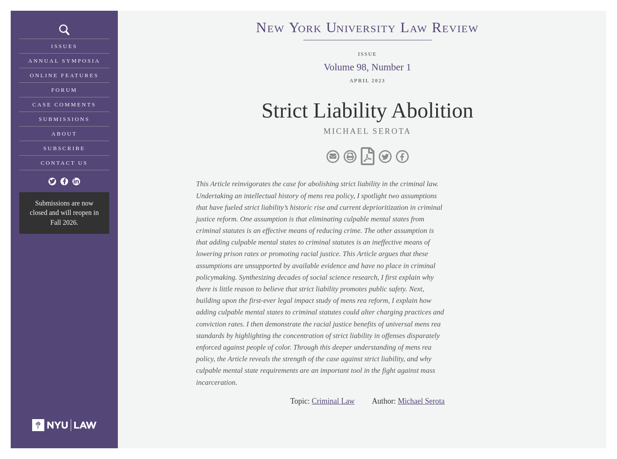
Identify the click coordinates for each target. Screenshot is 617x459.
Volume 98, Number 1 (367, 67)
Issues (64, 46)
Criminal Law (332, 401)
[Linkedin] (76, 181)
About (64, 133)
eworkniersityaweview (367, 28)
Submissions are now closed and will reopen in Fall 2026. (64, 212)
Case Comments (64, 104)
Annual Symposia (64, 60)
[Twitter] (52, 181)
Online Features (64, 75)
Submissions (64, 119)
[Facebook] (64, 181)
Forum (64, 90)
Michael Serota (421, 401)
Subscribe (64, 148)
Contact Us (64, 163)
